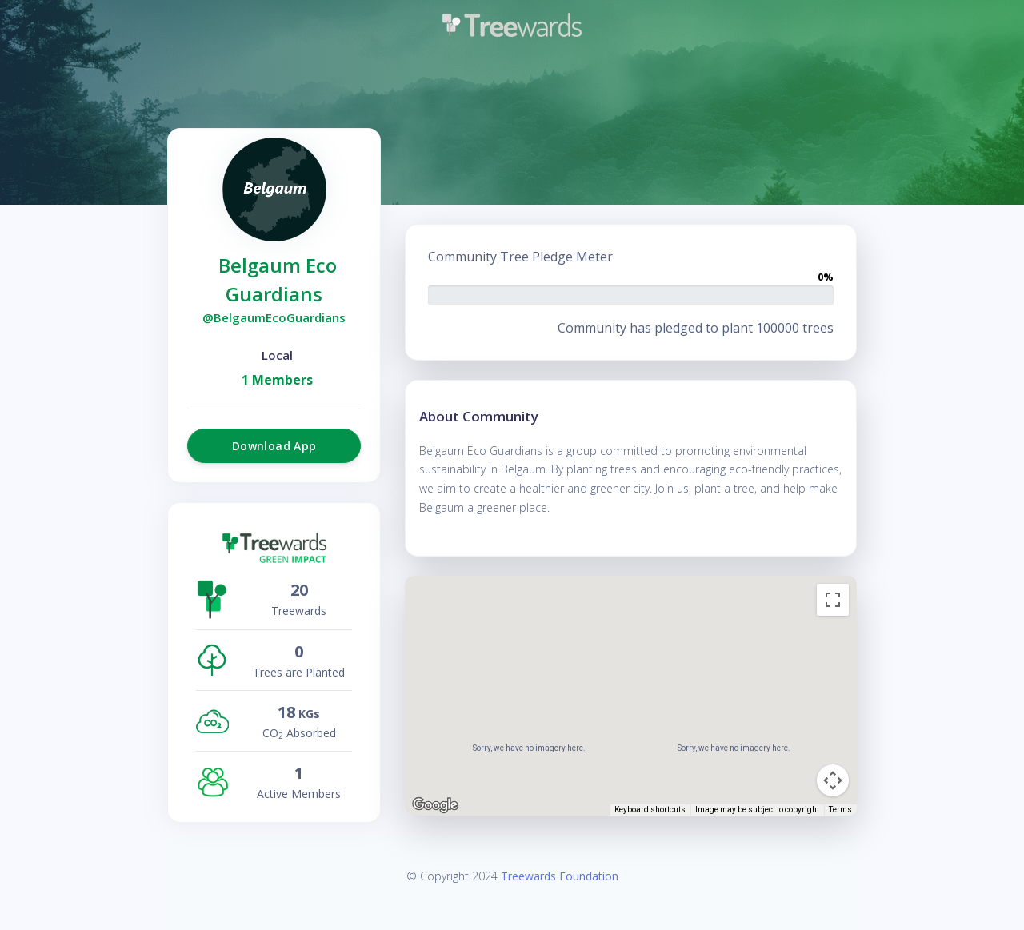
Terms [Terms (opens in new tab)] (840, 809)
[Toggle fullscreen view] (833, 600)
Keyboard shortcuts (650, 809)
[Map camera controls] (833, 780)
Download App (274, 445)
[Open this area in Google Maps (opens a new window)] (435, 805)
